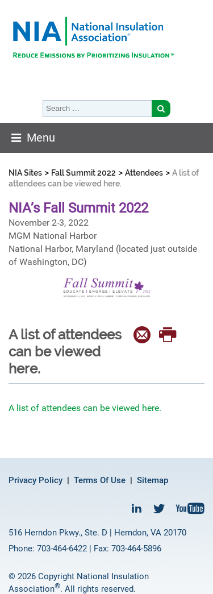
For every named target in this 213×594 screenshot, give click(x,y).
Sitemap (152, 480)
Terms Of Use (100, 480)
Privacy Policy (35, 480)
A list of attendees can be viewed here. (85, 407)
